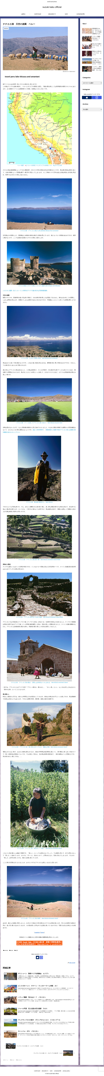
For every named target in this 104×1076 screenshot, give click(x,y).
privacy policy (66, 1071)
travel (11, 950)
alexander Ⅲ (45, 1071)
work (51, 1071)
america (5, 950)
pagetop (37, 932)
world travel (37, 1071)
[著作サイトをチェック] (37, 957)
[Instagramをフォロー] (41, 957)
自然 (16, 950)
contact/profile (57, 1071)
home (42, 932)
